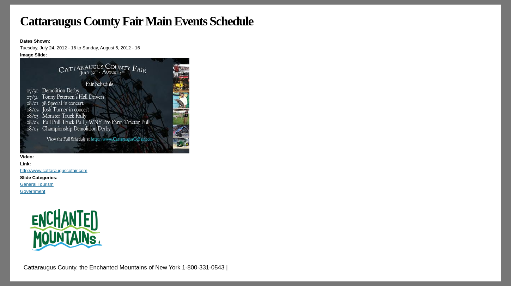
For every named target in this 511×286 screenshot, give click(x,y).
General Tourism (37, 184)
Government (32, 191)
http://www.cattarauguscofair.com (53, 170)
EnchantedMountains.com (263, 267)
